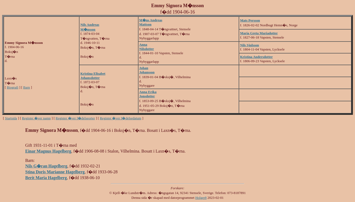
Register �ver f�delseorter (75, 118)
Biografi (12, 87)
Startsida (11, 118)
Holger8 (201, 198)
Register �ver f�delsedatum (120, 118)
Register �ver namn (36, 118)
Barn (26, 87)
